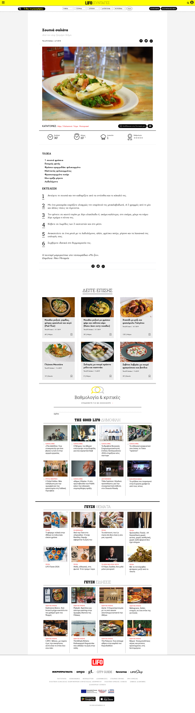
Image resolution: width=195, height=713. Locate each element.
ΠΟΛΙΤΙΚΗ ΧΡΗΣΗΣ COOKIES (116, 681)
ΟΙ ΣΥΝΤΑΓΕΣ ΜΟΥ (169, 9)
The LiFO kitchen (47, 41)
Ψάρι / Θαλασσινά (64, 126)
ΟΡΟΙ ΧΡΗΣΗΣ (132, 678)
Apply (129, 8)
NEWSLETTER (88, 678)
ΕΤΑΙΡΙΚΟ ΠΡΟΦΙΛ (117, 678)
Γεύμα (75, 126)
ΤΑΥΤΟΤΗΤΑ (62, 678)
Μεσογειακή (84, 126)
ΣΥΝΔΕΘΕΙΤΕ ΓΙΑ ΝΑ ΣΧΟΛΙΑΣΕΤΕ (96, 403)
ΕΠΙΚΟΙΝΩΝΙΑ (75, 678)
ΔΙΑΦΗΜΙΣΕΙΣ (102, 678)
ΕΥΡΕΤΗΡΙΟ (154, 9)
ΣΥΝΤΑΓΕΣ (102, 3)
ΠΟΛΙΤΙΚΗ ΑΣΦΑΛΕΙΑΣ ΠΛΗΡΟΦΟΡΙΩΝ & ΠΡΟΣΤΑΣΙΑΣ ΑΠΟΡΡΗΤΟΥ (75, 681)
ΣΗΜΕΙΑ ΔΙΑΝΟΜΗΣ (138, 681)
